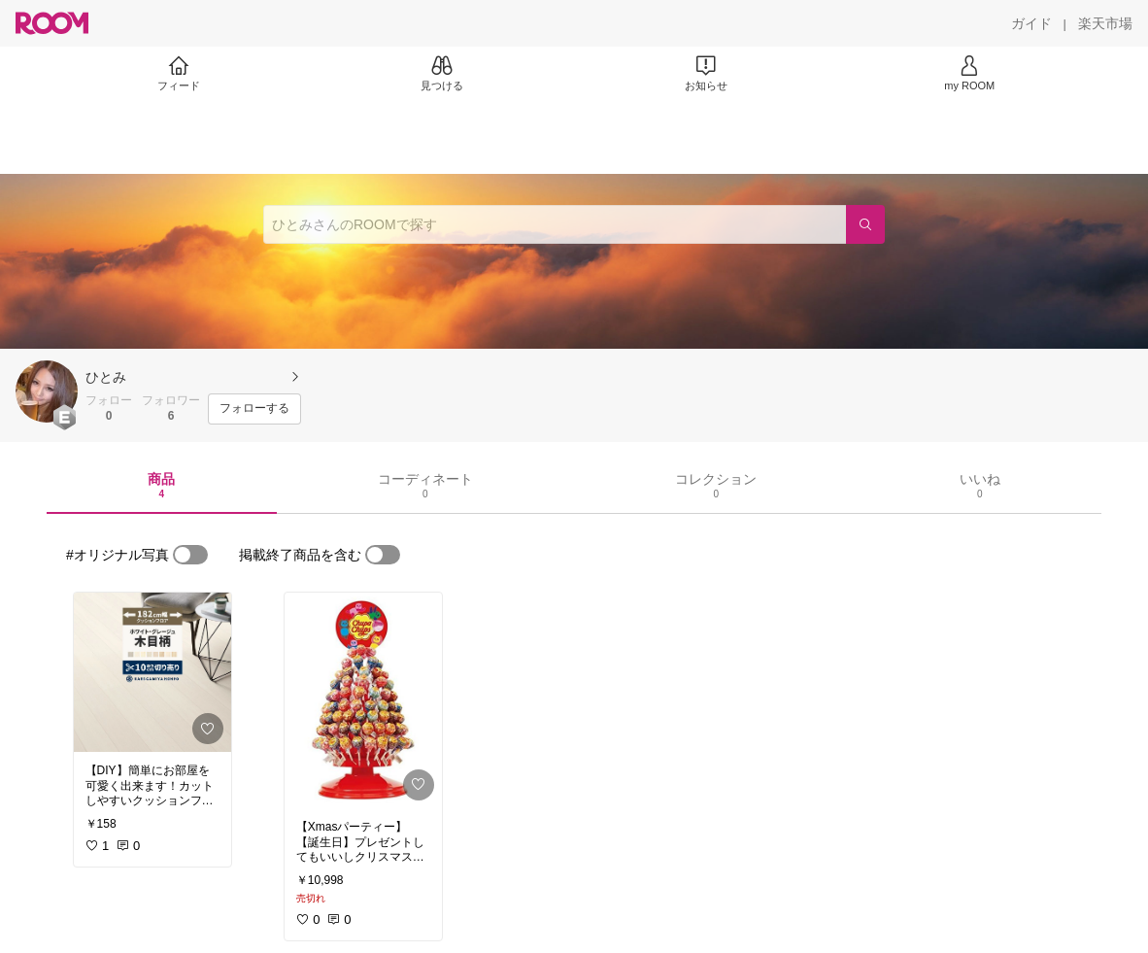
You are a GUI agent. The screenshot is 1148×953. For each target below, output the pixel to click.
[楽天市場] (1105, 23)
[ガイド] (1031, 23)
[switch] (190, 554)
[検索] (865, 224)
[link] (152, 672)
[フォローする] (254, 409)
